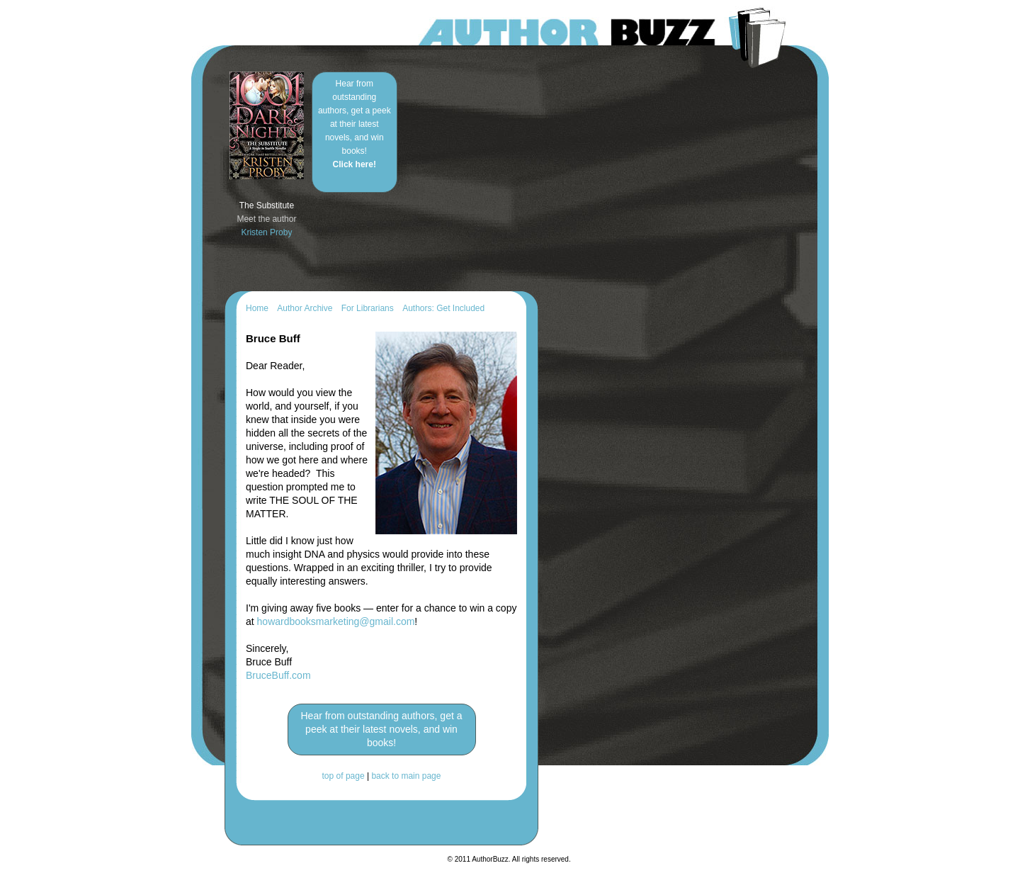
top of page (343, 776)
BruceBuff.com (278, 675)
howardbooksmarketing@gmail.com (336, 621)
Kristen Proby (266, 232)
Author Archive (304, 308)
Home (257, 308)
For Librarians (367, 308)
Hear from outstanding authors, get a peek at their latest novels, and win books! (354, 124)
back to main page (406, 776)
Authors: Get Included (443, 308)
